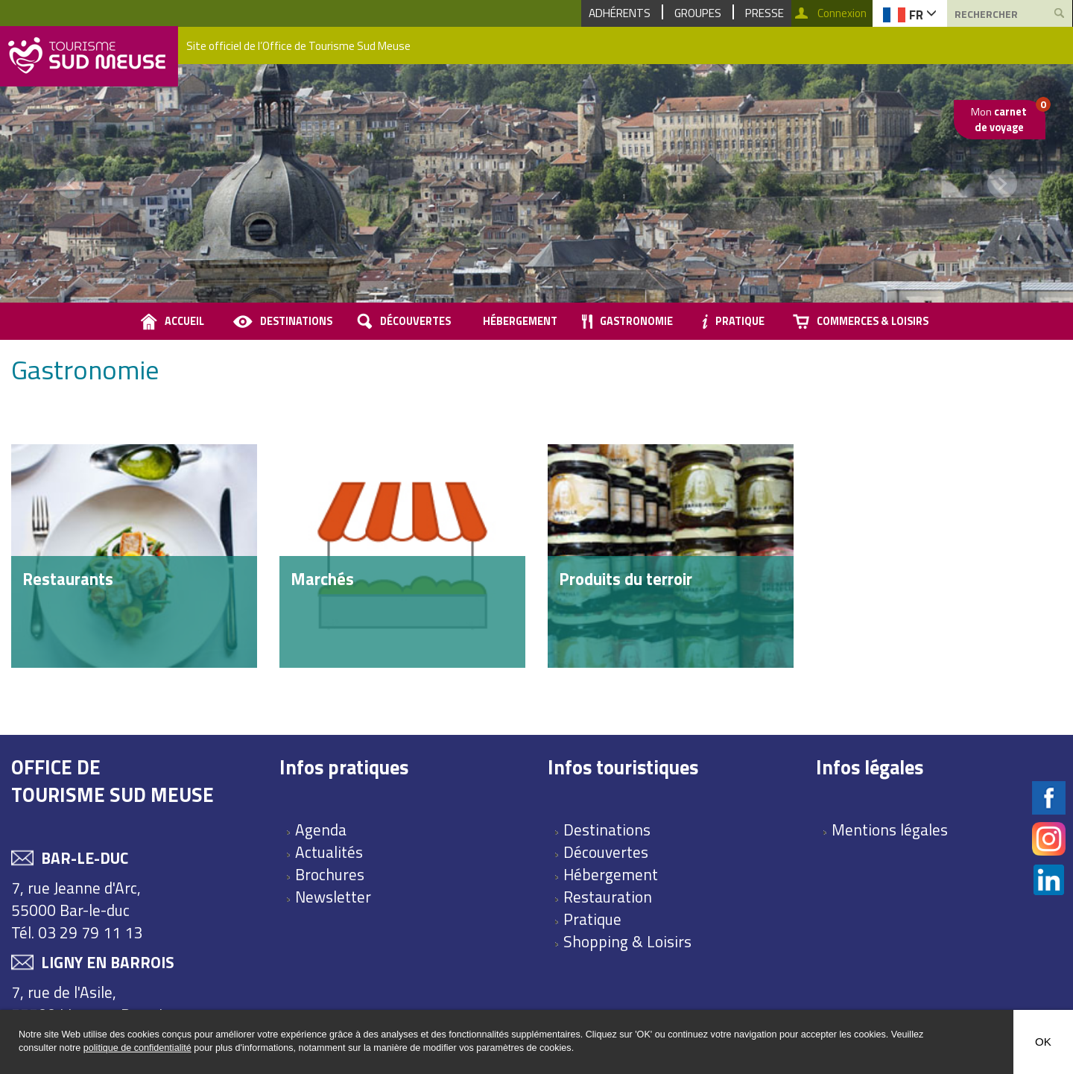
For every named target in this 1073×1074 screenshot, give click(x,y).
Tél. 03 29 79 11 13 (76, 932)
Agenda (320, 829)
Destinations (296, 321)
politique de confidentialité (137, 1048)
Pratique (740, 321)
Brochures (329, 874)
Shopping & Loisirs (627, 941)
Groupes (697, 13)
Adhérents (620, 13)
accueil (184, 321)
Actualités (329, 852)
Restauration (607, 897)
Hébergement (520, 321)
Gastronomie (636, 321)
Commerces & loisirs (872, 321)
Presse (764, 13)
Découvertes (415, 321)
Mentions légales (890, 829)
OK (1043, 1041)
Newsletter (333, 897)
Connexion (842, 13)
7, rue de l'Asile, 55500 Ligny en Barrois (90, 1003)
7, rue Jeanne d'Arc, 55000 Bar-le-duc (76, 899)
